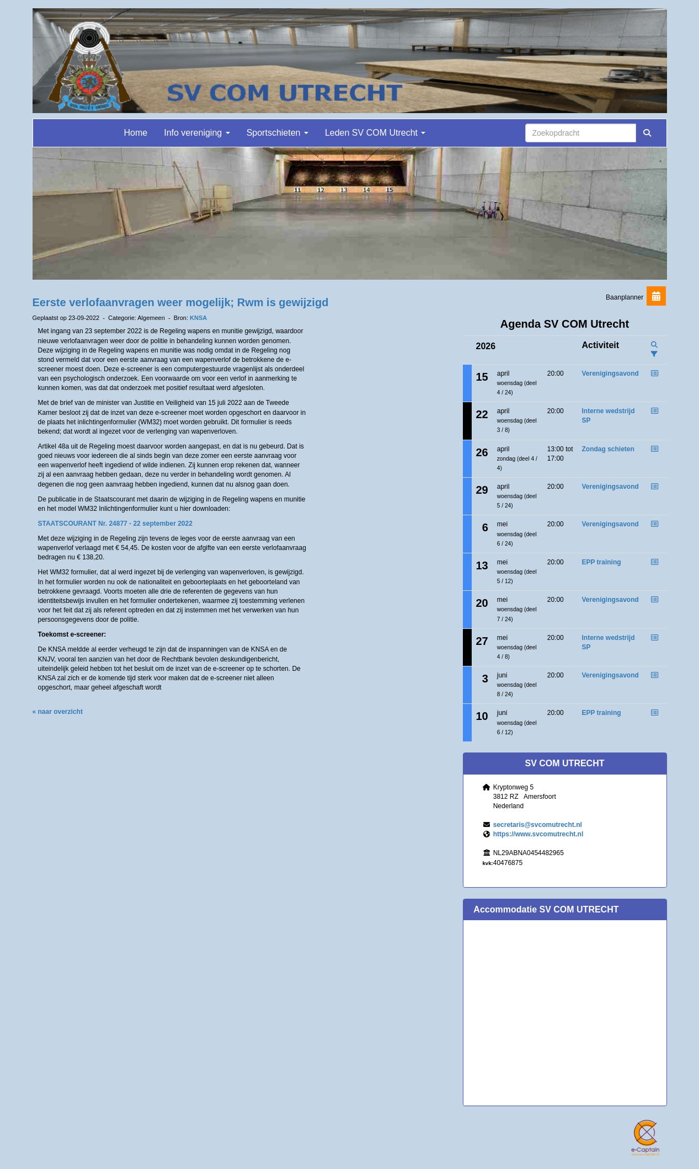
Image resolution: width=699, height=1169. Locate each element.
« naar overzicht (58, 712)
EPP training (601, 562)
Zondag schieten (607, 449)
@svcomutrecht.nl (537, 825)
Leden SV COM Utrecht (375, 132)
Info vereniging (197, 132)
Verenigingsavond (609, 373)
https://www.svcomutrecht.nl (538, 834)
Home (136, 132)
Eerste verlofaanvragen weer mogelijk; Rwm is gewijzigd (181, 302)
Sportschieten (277, 132)
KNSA (198, 317)
